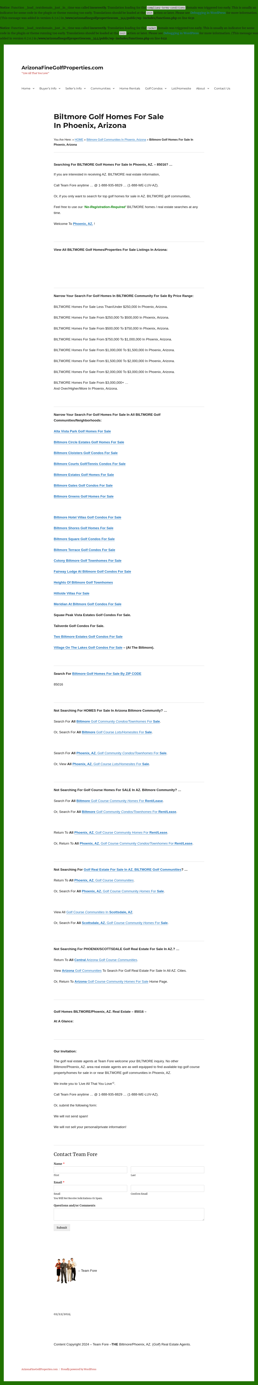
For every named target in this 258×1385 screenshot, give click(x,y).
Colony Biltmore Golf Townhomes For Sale (87, 560)
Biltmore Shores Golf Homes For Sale (83, 528)
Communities (101, 88)
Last (133, 1175)
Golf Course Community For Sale (112, 981)
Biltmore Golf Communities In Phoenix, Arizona (116, 139)
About (200, 88)
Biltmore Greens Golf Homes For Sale (84, 496)
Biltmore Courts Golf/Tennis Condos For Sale (90, 464)
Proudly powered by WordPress (78, 1369)
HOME (79, 139)
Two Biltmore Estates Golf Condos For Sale (88, 636)
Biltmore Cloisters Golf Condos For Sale (86, 453)
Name (59, 1163)
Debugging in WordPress (208, 12)
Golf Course (104, 880)
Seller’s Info (73, 88)
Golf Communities (82, 970)
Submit (62, 1227)
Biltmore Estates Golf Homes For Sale (84, 475)
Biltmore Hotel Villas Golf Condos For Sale (87, 517)
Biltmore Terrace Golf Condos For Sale (84, 550)
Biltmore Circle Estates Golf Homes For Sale (89, 442)
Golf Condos (154, 88)
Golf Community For (118, 721)
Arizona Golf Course (105, 960)
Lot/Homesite (181, 88)
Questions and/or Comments (74, 1205)
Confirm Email (139, 1194)
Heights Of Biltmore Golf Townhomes (83, 582)
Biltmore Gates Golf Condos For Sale (83, 485)
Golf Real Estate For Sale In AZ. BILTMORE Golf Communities (132, 869)
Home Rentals (130, 88)
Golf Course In (99, 912)
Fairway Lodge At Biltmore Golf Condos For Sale (92, 571)
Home (26, 88)
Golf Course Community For (120, 801)
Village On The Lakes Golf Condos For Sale (88, 647)
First (56, 1175)
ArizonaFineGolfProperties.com (62, 68)
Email (59, 1182)
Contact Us (222, 88)
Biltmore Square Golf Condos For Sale (84, 539)
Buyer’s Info (47, 88)
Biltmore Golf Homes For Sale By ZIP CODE (106, 674)
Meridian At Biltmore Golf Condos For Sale (87, 604)
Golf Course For (117, 732)
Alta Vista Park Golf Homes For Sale (82, 431)
